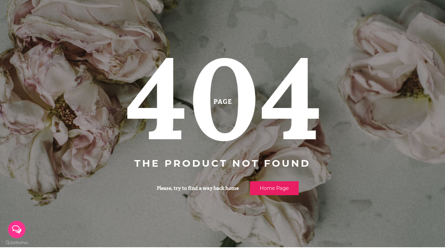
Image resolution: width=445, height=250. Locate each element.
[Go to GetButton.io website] (17, 243)
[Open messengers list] (16, 229)
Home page (274, 188)
